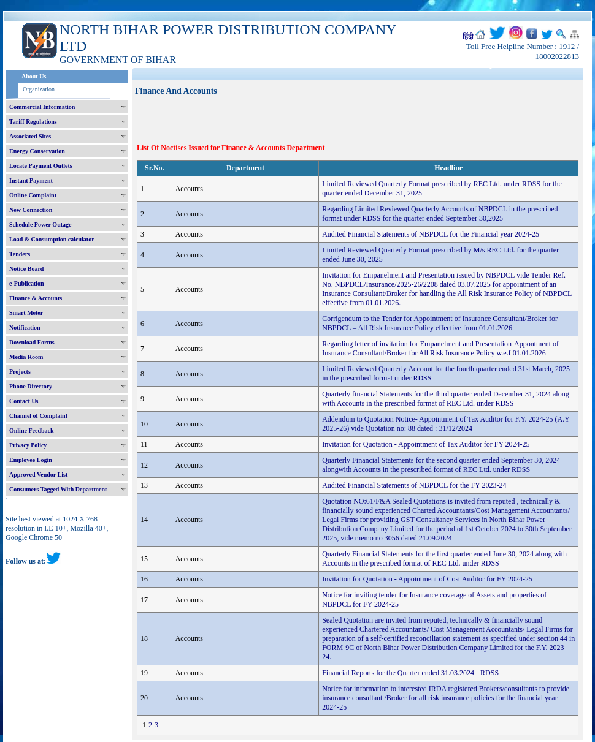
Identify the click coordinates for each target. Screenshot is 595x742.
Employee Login (30, 459)
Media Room (26, 357)
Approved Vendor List (38, 474)
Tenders (19, 254)
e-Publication (26, 283)
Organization (39, 89)
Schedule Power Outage (40, 224)
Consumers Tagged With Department (58, 489)
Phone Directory (30, 386)
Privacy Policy (28, 445)
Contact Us (24, 401)
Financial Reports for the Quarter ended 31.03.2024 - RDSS (410, 672)
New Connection (30, 209)
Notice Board (26, 268)
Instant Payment (31, 180)
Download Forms (32, 342)
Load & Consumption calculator (51, 239)
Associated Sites (30, 136)
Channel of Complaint (38, 415)
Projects (20, 371)
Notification (24, 327)
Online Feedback (31, 430)
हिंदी (468, 36)
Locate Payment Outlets (40, 165)
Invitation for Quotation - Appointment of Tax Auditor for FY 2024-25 (425, 444)
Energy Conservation (37, 151)
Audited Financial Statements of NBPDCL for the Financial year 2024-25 (430, 234)
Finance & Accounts (35, 298)
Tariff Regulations (33, 121)
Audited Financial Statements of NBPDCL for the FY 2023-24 (414, 485)
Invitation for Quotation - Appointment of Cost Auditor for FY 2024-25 (427, 579)
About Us (33, 76)
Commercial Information (42, 107)
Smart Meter (26, 312)
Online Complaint (32, 195)
